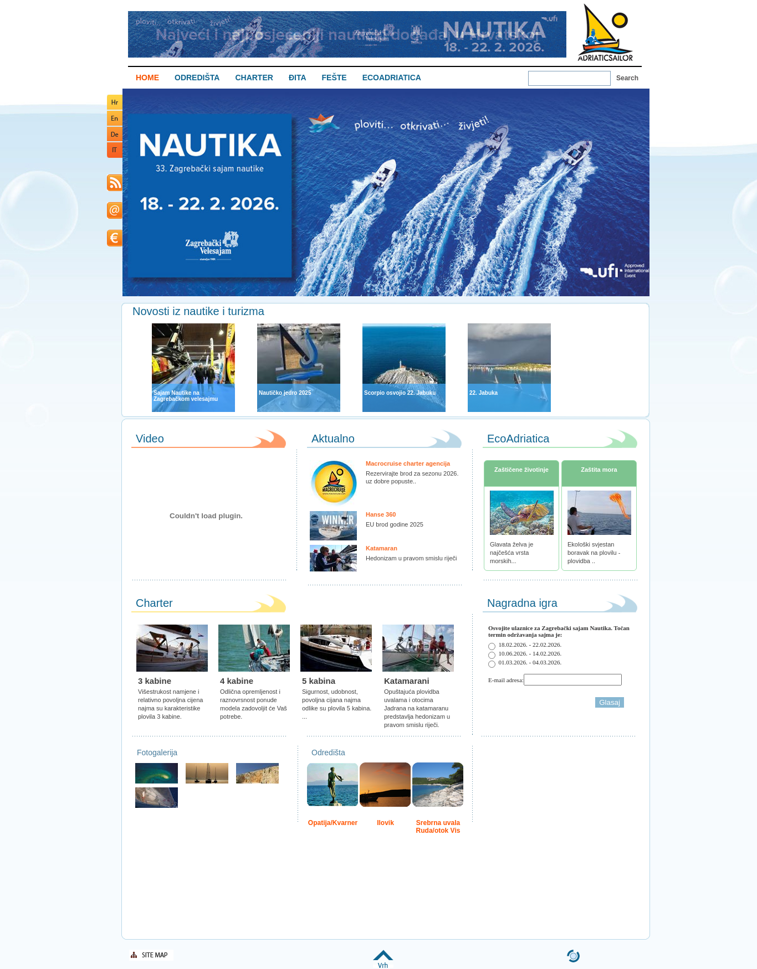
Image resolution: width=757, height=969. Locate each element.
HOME (147, 77)
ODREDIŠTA (197, 77)
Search (627, 78)
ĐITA (297, 77)
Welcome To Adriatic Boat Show (605, 32)
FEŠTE (334, 77)
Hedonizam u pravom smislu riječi (411, 558)
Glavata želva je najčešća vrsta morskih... (511, 552)
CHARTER (254, 77)
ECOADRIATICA (391, 77)
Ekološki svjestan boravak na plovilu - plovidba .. (593, 552)
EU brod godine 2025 (394, 524)
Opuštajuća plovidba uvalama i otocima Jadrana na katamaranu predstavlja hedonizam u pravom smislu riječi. (417, 708)
